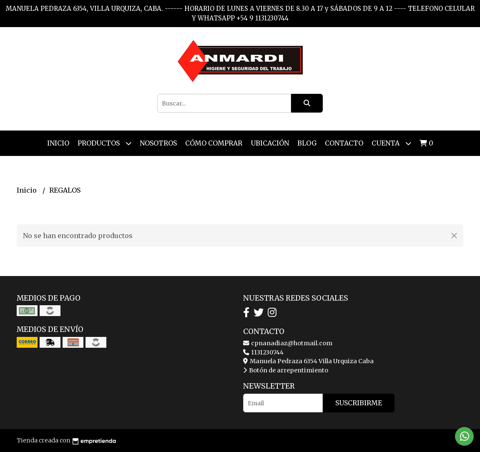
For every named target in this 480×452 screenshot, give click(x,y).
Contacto (344, 143)
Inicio (58, 143)
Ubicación (270, 143)
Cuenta (391, 143)
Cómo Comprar (213, 143)
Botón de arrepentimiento (285, 370)
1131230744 (263, 352)
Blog (307, 143)
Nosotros (158, 143)
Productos (104, 143)
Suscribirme (358, 403)
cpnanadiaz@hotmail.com (287, 343)
